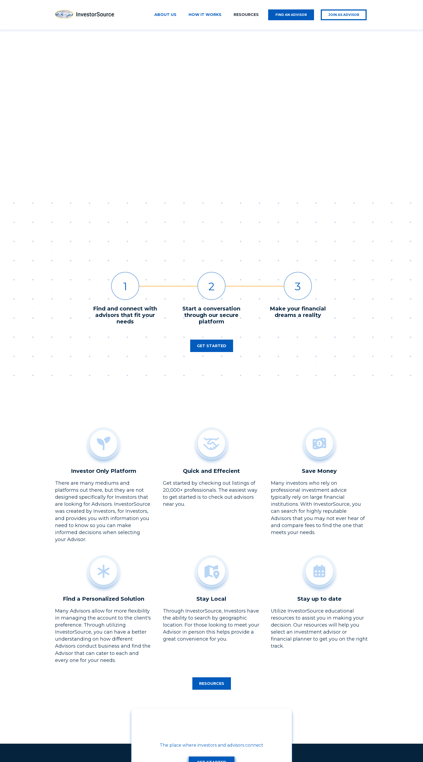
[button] (211, 233)
